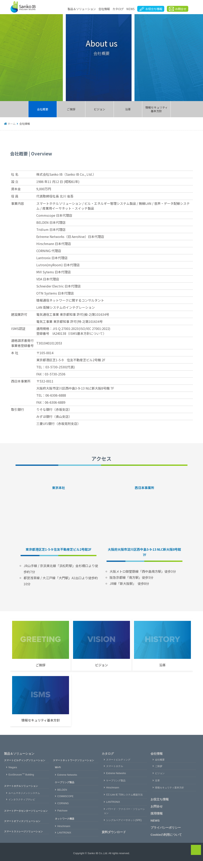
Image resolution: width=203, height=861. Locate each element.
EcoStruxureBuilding (21, 774)
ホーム (12, 124)
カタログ (118, 9)
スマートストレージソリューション (23, 831)
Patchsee (62, 810)
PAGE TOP (200, 849)
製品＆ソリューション (82, 9)
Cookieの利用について (166, 834)
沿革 (128, 109)
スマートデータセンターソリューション (26, 810)
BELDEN (62, 789)
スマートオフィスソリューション (22, 821)
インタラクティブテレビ (21, 799)
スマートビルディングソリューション (24, 760)
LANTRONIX (64, 832)
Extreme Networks (67, 774)
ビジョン (99, 109)
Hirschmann (63, 826)
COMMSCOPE (65, 796)
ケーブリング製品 (64, 782)
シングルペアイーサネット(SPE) (124, 820)
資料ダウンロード (114, 832)
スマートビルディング (118, 759)
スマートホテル (114, 766)
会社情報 (104, 9)
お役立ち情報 (160, 799)
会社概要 (42, 109)
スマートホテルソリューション (21, 786)
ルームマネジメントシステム (24, 793)
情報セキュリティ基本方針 (156, 109)
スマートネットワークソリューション (73, 760)
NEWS (130, 9)
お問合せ (157, 806)
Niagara (12, 767)
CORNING (63, 803)
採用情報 (157, 813)
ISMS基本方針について (86, 333)
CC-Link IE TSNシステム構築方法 (124, 794)
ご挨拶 (71, 109)
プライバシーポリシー (166, 827)
